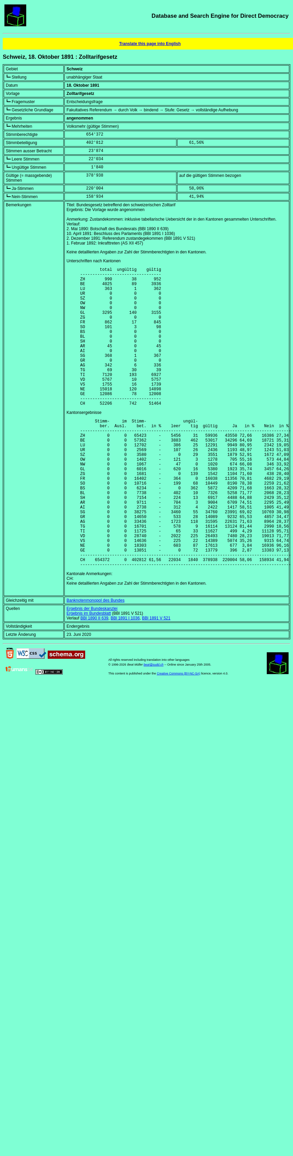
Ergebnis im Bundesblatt (88, 674)
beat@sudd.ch (154, 726)
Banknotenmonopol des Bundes (95, 661)
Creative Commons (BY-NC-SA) (178, 735)
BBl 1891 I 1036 (125, 679)
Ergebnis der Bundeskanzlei (91, 670)
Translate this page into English (150, 43)
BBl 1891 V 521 (156, 679)
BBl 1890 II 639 (94, 679)
